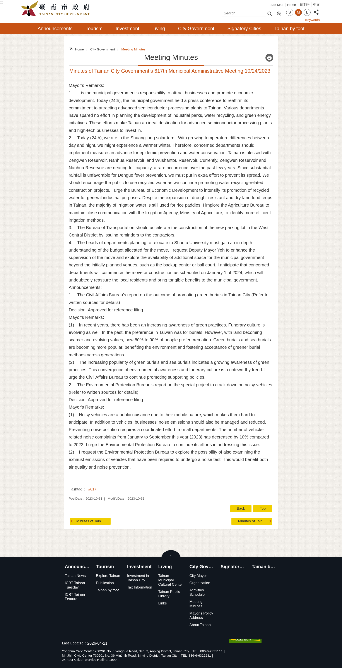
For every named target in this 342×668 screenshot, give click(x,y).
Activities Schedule (197, 592)
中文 (316, 4)
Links (162, 603)
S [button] (289, 12)
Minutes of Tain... (90, 521)
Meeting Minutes (133, 49)
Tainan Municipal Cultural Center (170, 580)
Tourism (94, 28)
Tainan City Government (56, 9)
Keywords (312, 19)
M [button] (298, 12)
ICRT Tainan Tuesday (75, 585)
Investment (127, 28)
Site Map (277, 5)
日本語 (305, 4)
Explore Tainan (108, 576)
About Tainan (200, 625)
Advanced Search (279, 13)
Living (158, 28)
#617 (92, 489)
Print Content (269, 58)
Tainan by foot (289, 28)
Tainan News (75, 576)
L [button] (307, 12)
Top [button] (263, 508)
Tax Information (139, 587)
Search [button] (270, 13)
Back (241, 508)
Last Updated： (74, 643)
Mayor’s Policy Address (201, 615)
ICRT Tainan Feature (75, 596)
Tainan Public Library (169, 594)
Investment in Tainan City (138, 578)
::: (1, 2)
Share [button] (316, 10)
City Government (196, 28)
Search (228, 12)
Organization (199, 583)
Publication (105, 583)
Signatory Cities (244, 28)
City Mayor (198, 576)
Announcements (55, 28)
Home (291, 5)
